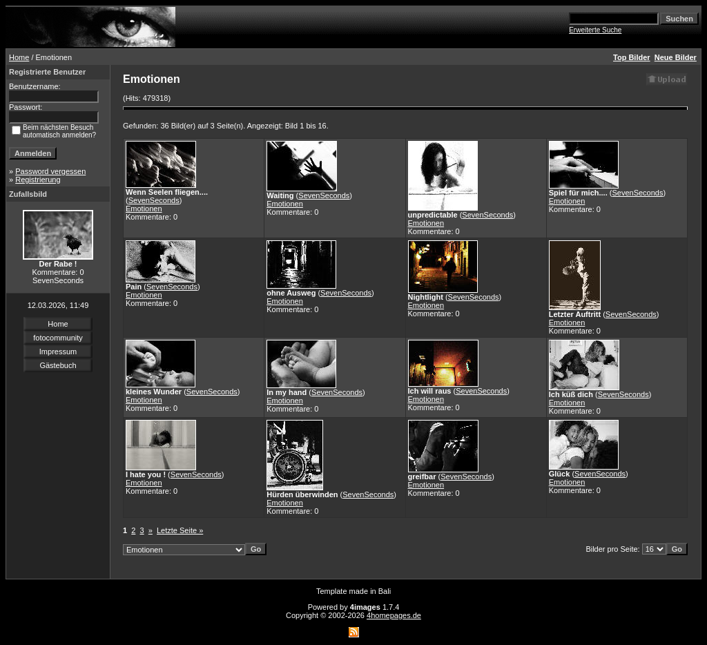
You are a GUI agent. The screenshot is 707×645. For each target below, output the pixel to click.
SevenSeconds (154, 200)
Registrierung (37, 179)
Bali (384, 591)
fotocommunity (58, 338)
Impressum (58, 351)
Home (19, 57)
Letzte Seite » (180, 530)
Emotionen (144, 208)
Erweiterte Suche (595, 30)
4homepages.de (394, 615)
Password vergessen (50, 171)
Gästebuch (57, 365)
